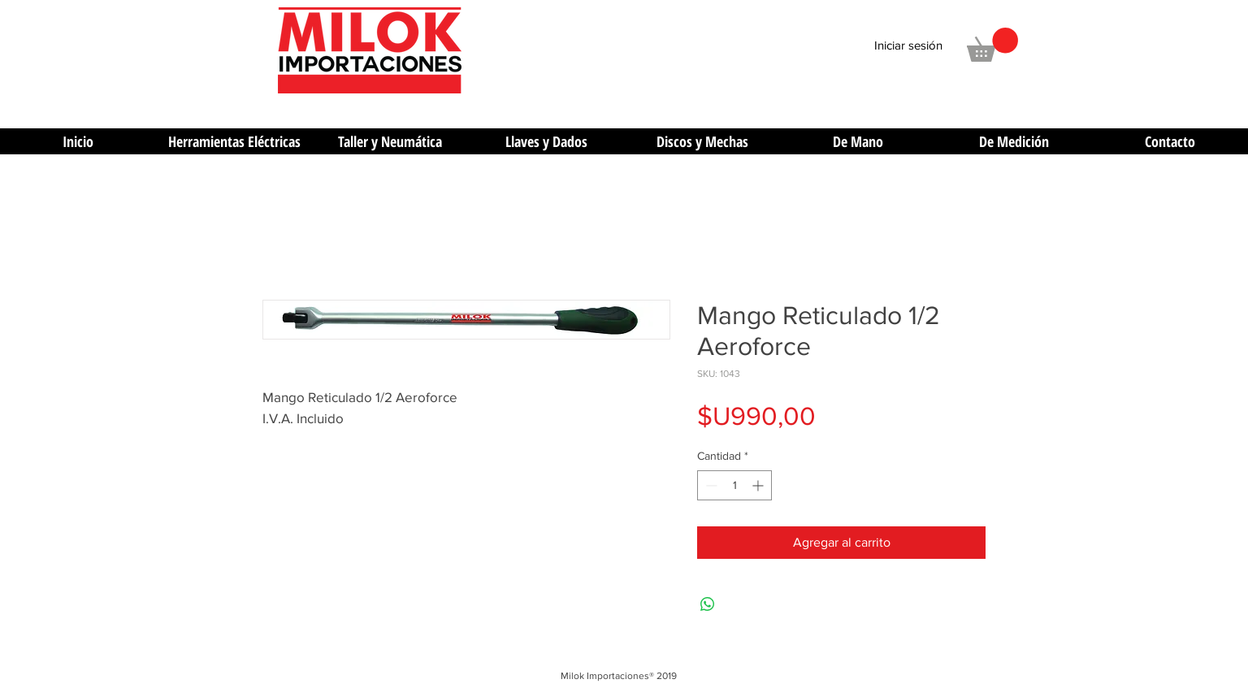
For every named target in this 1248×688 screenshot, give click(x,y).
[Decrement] (710, 485)
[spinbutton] (734, 485)
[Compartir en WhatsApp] (707, 604)
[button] (992, 45)
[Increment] (759, 485)
